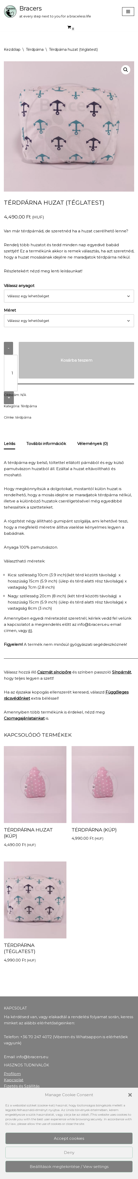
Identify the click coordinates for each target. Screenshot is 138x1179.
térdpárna (23, 417)
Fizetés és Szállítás (22, 1086)
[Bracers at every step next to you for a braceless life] (47, 11)
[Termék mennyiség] (11, 373)
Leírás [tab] (9, 443)
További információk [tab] (46, 443)
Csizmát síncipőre (54, 672)
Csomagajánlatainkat (24, 718)
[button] (130, 1094)
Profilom (12, 1073)
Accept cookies (69, 1138)
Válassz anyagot (19, 285)
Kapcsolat (13, 1079)
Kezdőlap (12, 49)
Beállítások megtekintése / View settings (69, 1166)
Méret (10, 310)
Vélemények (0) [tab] (92, 443)
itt (30, 630)
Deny (69, 1152)
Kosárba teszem (76, 360)
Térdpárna (35, 49)
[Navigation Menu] (128, 11)
